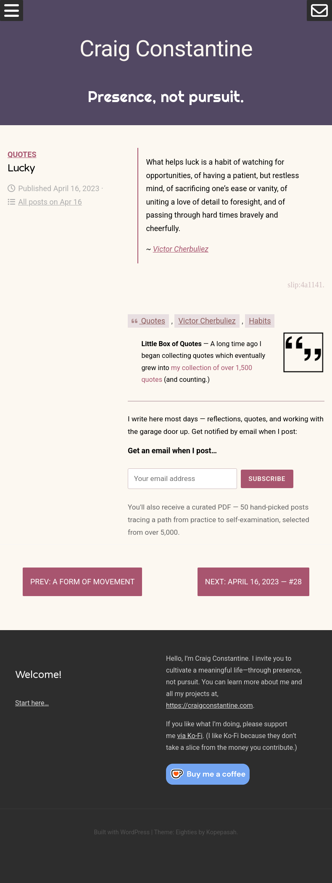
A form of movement (93, 581)
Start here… (32, 703)
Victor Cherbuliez (180, 248)
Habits (260, 320)
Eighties (186, 832)
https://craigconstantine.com (209, 706)
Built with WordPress (122, 832)
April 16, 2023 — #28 (265, 581)
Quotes (22, 154)
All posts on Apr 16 (45, 201)
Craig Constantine (165, 48)
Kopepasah (221, 832)
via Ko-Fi (189, 736)
